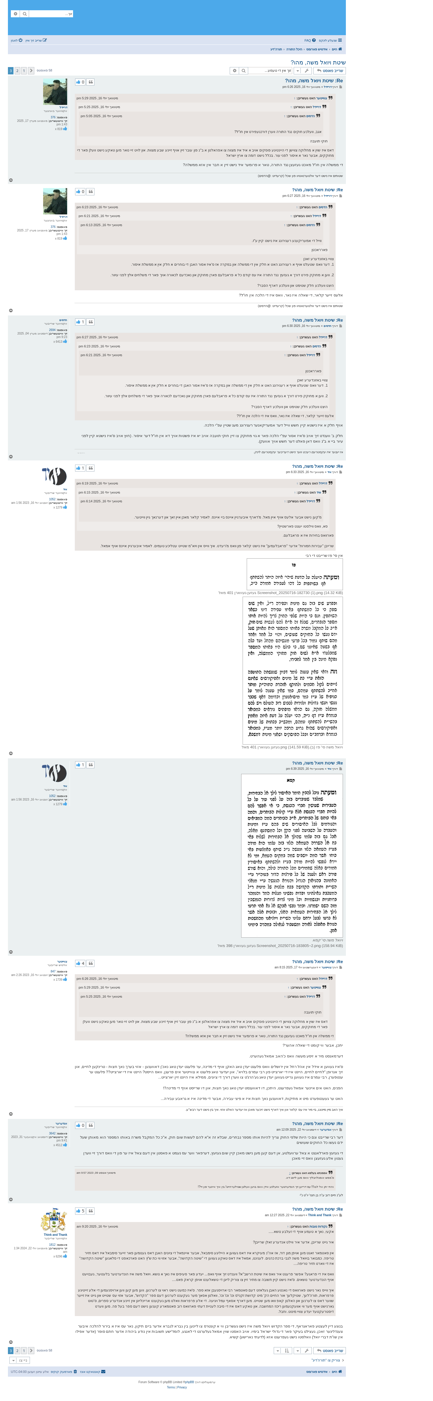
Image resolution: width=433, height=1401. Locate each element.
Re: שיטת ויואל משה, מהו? (314, 80)
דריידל (63, 107)
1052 (52, 499)
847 (53, 971)
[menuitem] (311, 40)
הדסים (310, 116)
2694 (52, 330)
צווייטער (321, 98)
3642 (52, 1133)
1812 (52, 1244)
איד (65, 489)
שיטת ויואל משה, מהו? (318, 62)
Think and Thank (55, 1234)
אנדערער (61, 1123)
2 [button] (17, 70)
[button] (31, 70)
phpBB (189, 1382)
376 (53, 117)
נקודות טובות (318, 1226)
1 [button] (24, 70)
